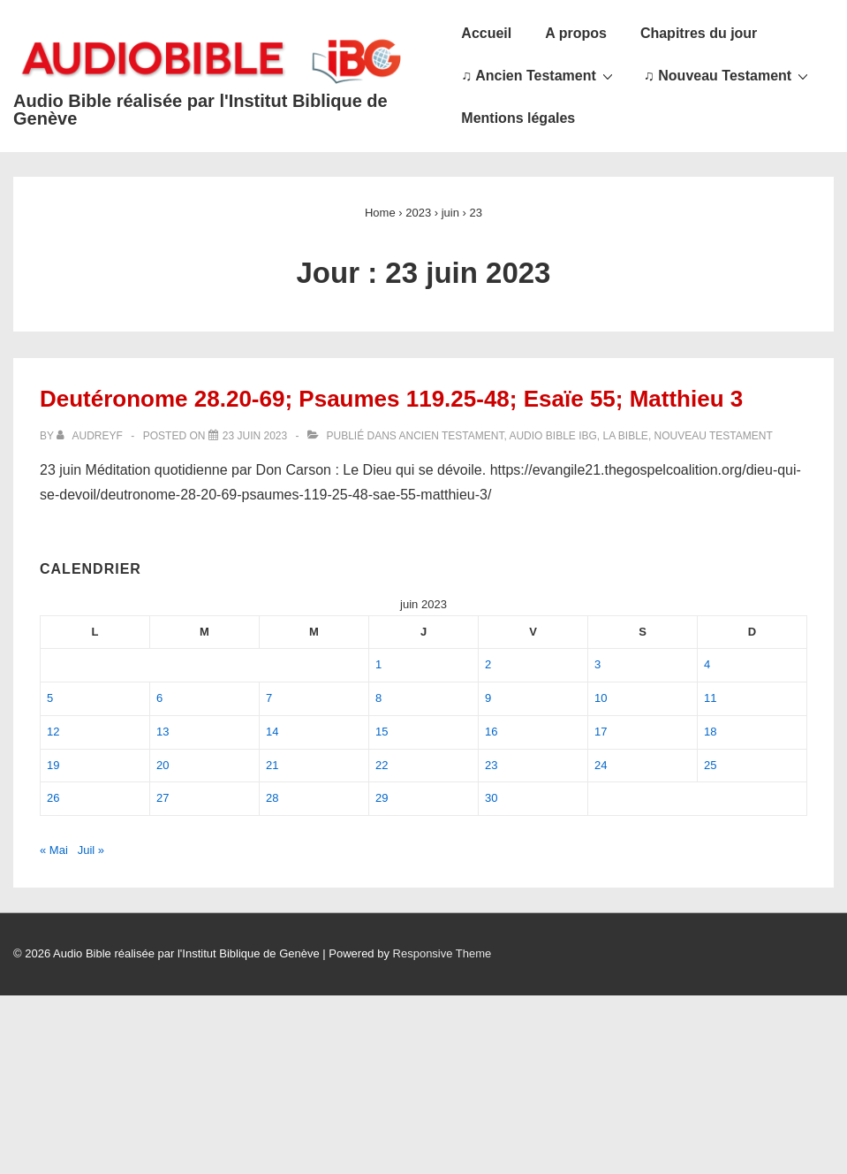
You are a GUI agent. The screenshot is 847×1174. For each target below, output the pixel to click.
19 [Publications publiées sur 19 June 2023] (53, 765)
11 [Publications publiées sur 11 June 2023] (710, 698)
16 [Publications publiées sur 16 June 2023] (491, 731)
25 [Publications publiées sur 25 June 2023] (710, 765)
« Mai (54, 850)
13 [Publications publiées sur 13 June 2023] (162, 731)
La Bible (625, 436)
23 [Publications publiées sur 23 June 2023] (491, 765)
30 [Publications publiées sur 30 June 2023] (491, 797)
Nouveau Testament (713, 436)
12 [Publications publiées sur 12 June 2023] (53, 731)
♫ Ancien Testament (538, 75)
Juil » (91, 850)
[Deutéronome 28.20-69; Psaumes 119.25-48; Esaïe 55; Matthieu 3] (255, 436)
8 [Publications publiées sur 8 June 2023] (378, 698)
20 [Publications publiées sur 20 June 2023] (162, 765)
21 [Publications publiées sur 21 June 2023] (272, 765)
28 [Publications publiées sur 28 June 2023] (272, 797)
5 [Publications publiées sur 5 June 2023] (50, 698)
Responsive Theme (442, 953)
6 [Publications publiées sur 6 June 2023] (159, 698)
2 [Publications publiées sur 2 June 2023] (488, 664)
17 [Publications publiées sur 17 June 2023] (600, 731)
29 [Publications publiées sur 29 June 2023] (381, 797)
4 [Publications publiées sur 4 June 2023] (707, 664)
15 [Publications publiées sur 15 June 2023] (381, 731)
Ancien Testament (451, 436)
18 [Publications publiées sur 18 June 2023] (710, 731)
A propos (576, 33)
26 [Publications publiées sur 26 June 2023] (53, 797)
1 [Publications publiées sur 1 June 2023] (378, 664)
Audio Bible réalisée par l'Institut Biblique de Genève (200, 109)
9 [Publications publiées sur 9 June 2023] (488, 698)
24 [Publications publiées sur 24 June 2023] (600, 765)
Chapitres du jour (698, 33)
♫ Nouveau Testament (728, 75)
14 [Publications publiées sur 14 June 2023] (272, 731)
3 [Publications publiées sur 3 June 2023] (597, 664)
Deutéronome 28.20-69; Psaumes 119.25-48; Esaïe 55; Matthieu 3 (391, 398)
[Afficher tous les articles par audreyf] (91, 436)
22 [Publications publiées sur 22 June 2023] (381, 765)
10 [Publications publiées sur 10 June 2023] (600, 698)
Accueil (486, 33)
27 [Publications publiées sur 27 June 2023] (162, 797)
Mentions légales (518, 118)
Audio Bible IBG (552, 436)
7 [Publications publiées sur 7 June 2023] (269, 698)
